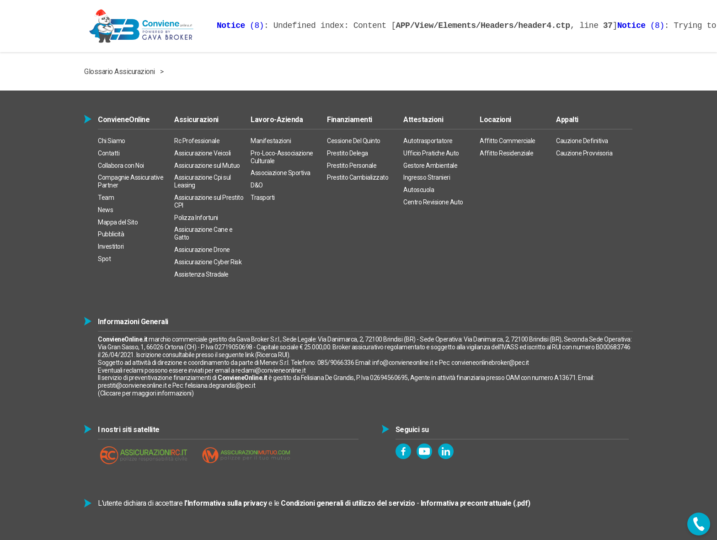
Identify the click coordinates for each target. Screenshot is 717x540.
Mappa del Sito (118, 222)
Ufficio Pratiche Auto (431, 153)
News (105, 210)
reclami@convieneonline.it (270, 370)
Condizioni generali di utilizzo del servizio (348, 503)
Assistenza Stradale (201, 274)
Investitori (111, 246)
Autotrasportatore (428, 140)
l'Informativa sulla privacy (225, 503)
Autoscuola (418, 189)
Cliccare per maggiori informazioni (146, 393)
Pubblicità (111, 234)
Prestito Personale (351, 165)
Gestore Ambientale (430, 165)
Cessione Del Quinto (353, 140)
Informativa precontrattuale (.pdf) (475, 503)
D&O (257, 185)
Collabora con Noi (121, 165)
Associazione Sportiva (280, 172)
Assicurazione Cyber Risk (207, 262)
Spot (104, 258)
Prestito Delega (347, 153)
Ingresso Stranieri (426, 177)
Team (106, 197)
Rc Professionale (196, 140)
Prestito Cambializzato (357, 177)
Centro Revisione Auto (433, 202)
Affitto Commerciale (507, 140)
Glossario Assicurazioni (119, 71)
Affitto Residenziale (506, 153)
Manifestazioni (271, 140)
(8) (240, 25)
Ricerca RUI (272, 354)
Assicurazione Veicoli (202, 153)
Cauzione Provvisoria (584, 153)
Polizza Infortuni (196, 217)
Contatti (108, 153)
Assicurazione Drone (202, 249)
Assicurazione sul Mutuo (207, 165)
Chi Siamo (111, 140)
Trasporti (263, 197)
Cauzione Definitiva (582, 140)
